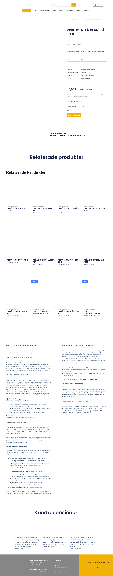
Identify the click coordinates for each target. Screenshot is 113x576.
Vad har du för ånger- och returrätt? (17, 375)
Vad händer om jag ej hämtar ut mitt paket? (75, 401)
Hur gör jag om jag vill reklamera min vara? (19, 357)
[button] (28, 346)
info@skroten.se (60, 567)
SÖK (74, 4)
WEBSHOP (27, 10)
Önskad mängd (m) (72, 106)
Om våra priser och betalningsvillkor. (73, 384)
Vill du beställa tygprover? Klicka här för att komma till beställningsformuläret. (68, 134)
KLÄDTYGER (73, 19)
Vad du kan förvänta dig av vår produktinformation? (78, 345)
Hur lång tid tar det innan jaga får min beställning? (21, 345)
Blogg (78, 10)
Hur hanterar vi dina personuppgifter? (17, 422)
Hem (34, 10)
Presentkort (86, 10)
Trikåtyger (80, 19)
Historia (54, 10)
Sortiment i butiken (44, 10)
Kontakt (61, 10)
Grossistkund (70, 10)
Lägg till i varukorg (74, 115)
